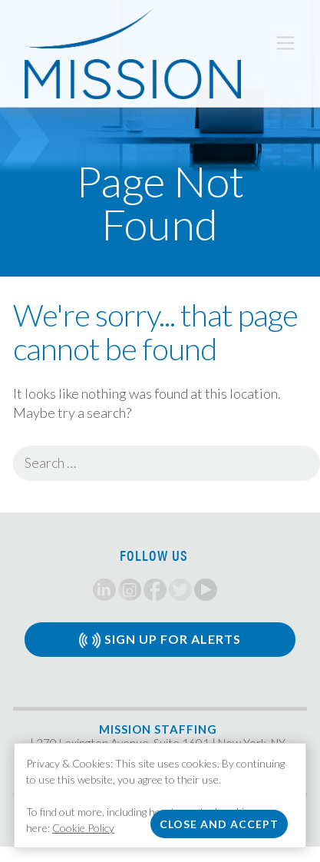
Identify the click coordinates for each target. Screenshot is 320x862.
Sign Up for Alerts (159, 640)
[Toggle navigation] (285, 43)
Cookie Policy (83, 827)
